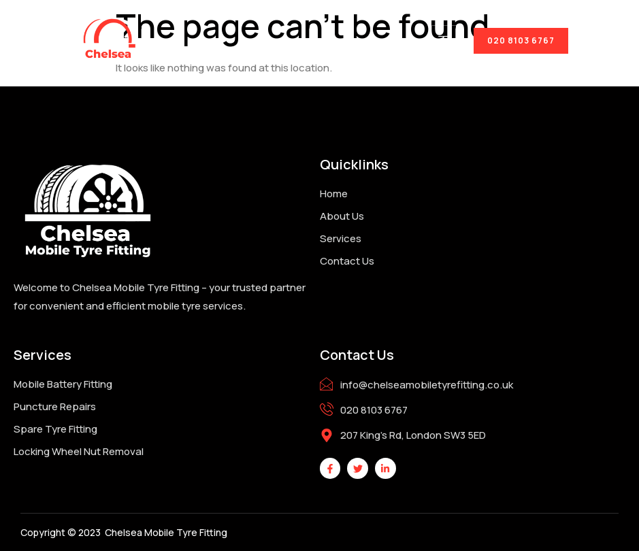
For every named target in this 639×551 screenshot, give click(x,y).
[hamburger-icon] (445, 40)
